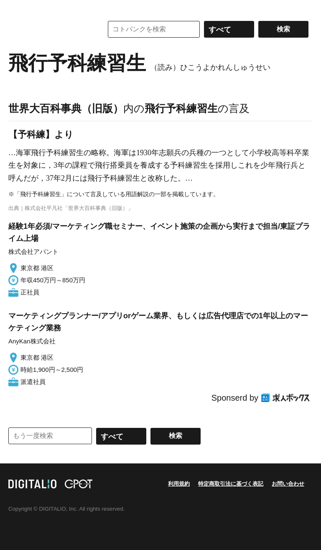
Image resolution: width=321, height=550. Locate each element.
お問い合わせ (288, 484)
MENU (16, 8)
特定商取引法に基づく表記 (230, 484)
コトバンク (49, 29)
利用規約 (179, 484)
